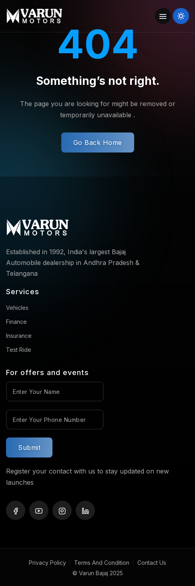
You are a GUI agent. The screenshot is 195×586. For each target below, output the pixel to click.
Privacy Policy (47, 562)
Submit (29, 448)
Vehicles (17, 307)
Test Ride (18, 349)
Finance (16, 321)
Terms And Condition (101, 562)
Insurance (19, 335)
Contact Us (151, 562)
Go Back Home (97, 142)
